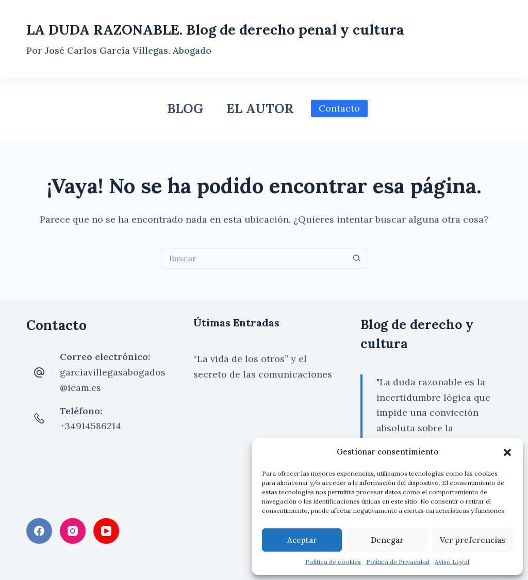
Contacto (339, 108)
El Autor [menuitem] (260, 108)
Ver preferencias (472, 540)
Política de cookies (333, 562)
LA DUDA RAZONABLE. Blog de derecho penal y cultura (215, 29)
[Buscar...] (253, 258)
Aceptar (302, 540)
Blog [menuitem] (185, 108)
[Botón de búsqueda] (356, 258)
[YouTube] (106, 531)
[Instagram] (73, 531)
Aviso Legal (452, 562)
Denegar (387, 540)
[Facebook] (39, 531)
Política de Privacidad (398, 562)
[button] (507, 452)
